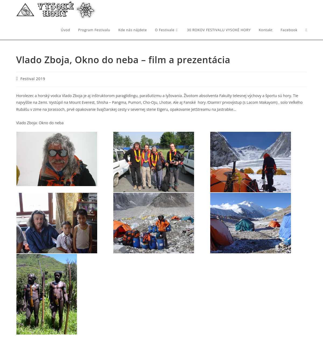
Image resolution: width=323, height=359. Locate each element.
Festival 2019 (32, 78)
